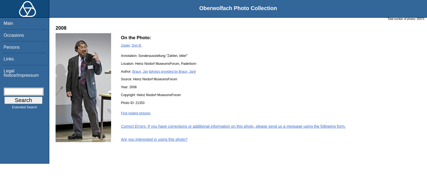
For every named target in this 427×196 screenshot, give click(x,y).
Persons (12, 47)
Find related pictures (136, 113)
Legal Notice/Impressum (21, 73)
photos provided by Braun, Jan (172, 72)
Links (9, 59)
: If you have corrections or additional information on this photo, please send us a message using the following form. (233, 126)
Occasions (14, 35)
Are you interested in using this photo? (154, 139)
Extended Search (24, 108)
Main (8, 23)
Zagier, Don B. (131, 45)
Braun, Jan (140, 72)
